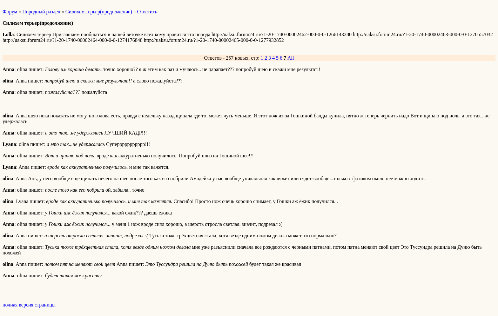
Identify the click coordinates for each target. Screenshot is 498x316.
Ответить (147, 11)
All (290, 58)
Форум (10, 11)
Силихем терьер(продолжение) (98, 11)
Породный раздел (41, 11)
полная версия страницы (29, 304)
